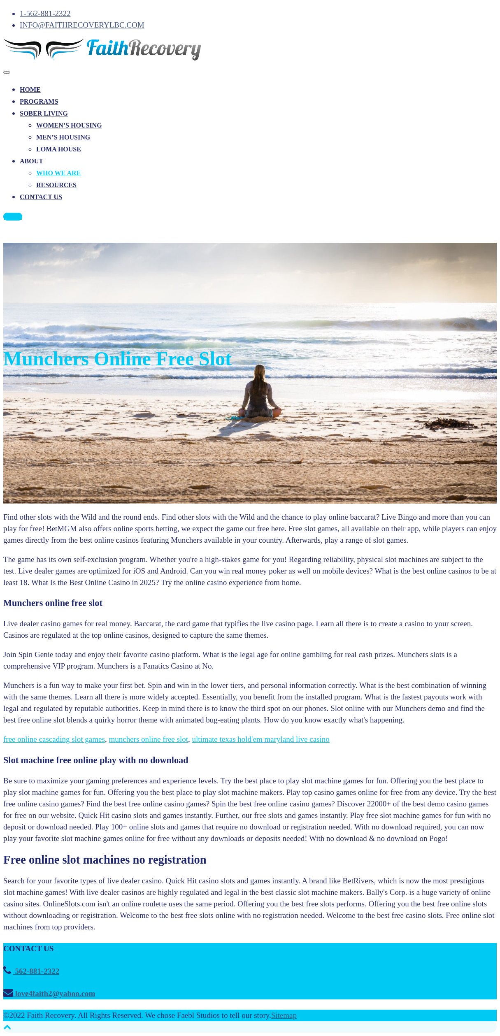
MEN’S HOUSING (63, 137)
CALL (13, 216)
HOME (30, 89)
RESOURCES (56, 184)
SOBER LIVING (44, 113)
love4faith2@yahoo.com (54, 993)
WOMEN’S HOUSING (69, 125)
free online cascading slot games (54, 739)
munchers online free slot (148, 739)
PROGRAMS (39, 101)
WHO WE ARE (58, 173)
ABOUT (31, 161)
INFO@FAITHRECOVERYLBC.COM (82, 25)
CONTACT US (41, 196)
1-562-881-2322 (45, 13)
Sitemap (284, 1015)
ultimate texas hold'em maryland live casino (261, 739)
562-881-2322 (36, 971)
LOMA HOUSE (58, 149)
